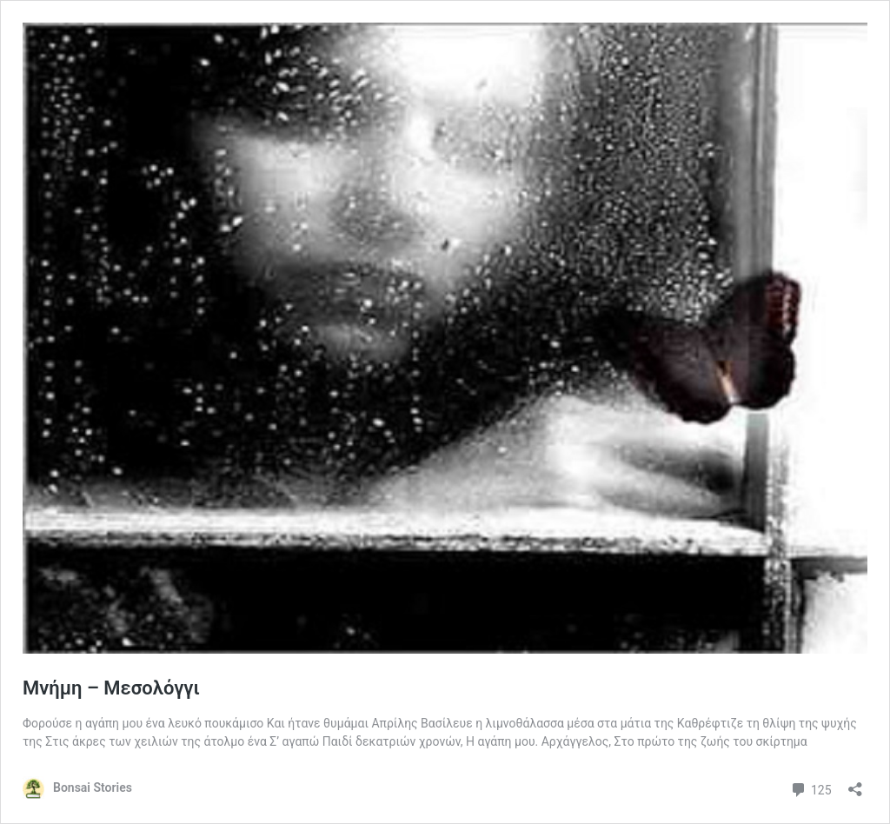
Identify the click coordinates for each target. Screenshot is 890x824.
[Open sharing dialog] (855, 783)
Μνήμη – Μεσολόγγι (111, 688)
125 (810, 788)
